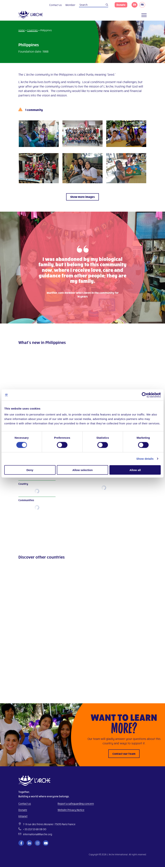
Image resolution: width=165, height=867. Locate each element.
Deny (29, 469)
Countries (32, 30)
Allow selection (82, 469)
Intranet (23, 816)
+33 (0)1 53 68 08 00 (34, 829)
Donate (121, 4)
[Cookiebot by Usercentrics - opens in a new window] (144, 395)
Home (21, 30)
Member (70, 5)
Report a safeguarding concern (76, 803)
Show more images (82, 196)
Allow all (135, 469)
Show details (145, 458)
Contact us (55, 5)
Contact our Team (123, 753)
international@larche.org (37, 834)
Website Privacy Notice (71, 809)
